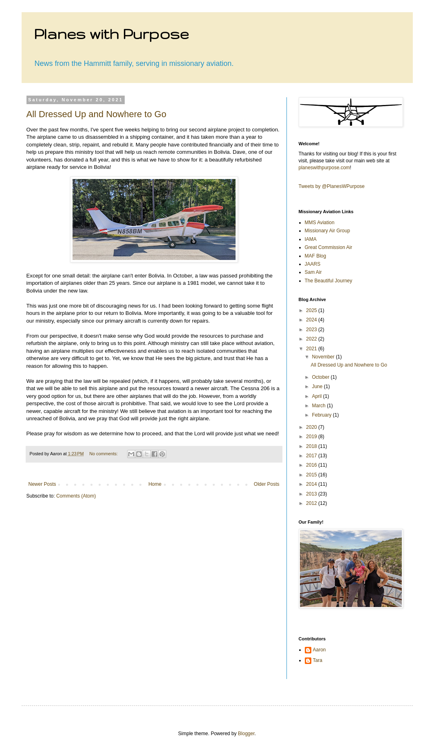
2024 (312, 320)
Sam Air (313, 272)
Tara (317, 660)
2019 (312, 436)
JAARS (313, 264)
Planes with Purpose (111, 33)
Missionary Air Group (327, 231)
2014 (312, 484)
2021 (312, 349)
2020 (312, 427)
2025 (312, 310)
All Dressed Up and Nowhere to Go (96, 114)
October (321, 377)
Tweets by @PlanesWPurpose (332, 186)
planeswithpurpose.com (324, 167)
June (318, 386)
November (324, 357)
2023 (312, 329)
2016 (312, 465)
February (322, 415)
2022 (312, 339)
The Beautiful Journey (328, 281)
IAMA (311, 239)
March (319, 405)
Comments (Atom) (76, 496)
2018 (312, 446)
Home (154, 484)
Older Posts (267, 484)
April (317, 396)
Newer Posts (42, 484)
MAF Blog (315, 256)
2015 (312, 475)
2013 (312, 494)
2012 (312, 503)
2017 (312, 456)
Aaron (319, 650)
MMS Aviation (320, 222)
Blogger (246, 733)
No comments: (104, 453)
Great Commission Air (328, 247)
